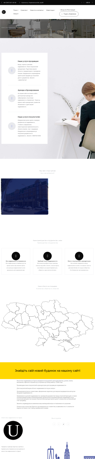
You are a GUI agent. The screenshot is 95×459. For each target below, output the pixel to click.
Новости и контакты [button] (36, 10)
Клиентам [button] (24, 10)
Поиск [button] (15, 10)
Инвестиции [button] (50, 10)
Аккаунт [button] (15, 14)
